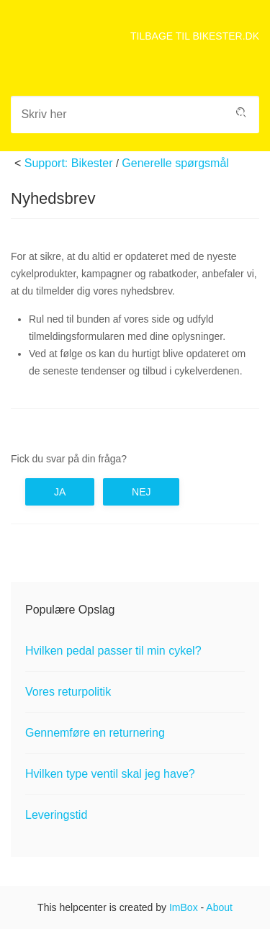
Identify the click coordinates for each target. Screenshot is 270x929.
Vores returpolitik (68, 692)
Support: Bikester (68, 163)
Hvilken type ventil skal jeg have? (110, 774)
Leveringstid (56, 815)
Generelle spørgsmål (175, 163)
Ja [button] (60, 492)
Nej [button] (141, 492)
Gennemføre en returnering (95, 733)
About (219, 907)
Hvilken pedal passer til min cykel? (113, 651)
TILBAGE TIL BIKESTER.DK (194, 36)
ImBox (183, 907)
